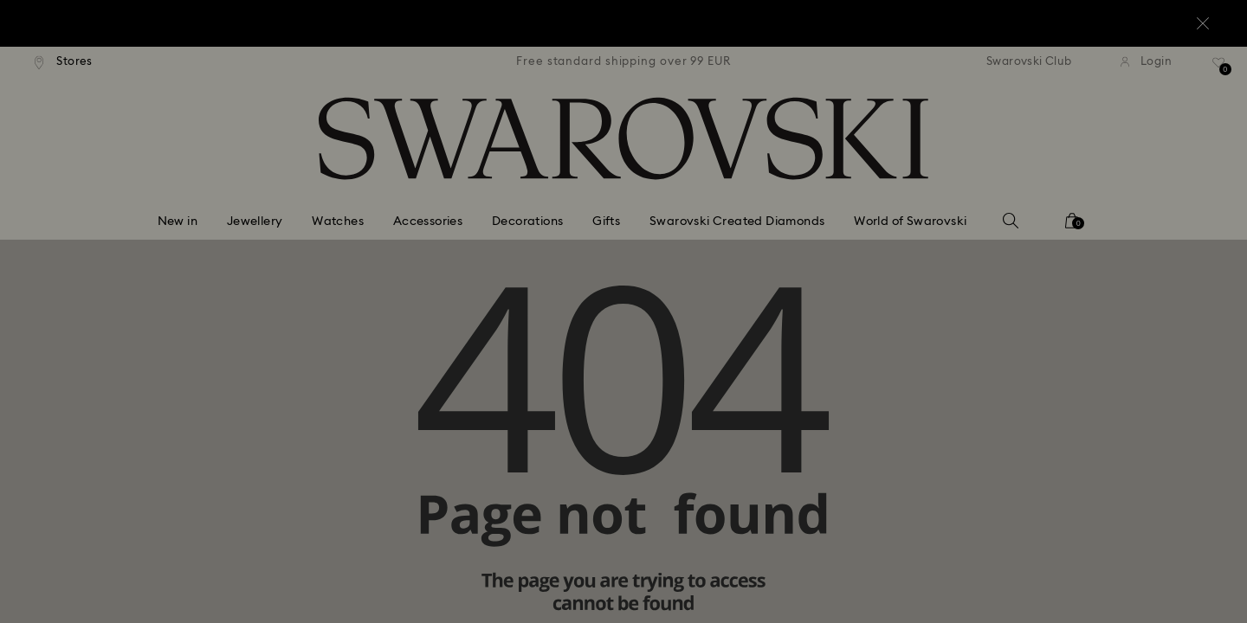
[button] (908, 209)
